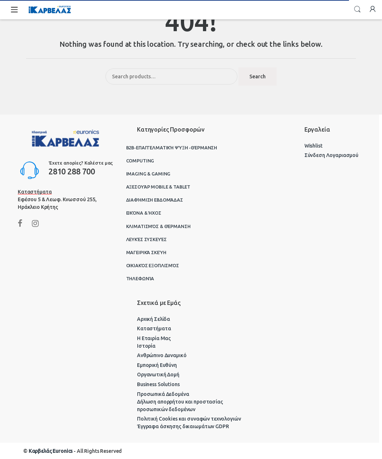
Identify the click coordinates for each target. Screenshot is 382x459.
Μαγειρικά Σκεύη (146, 252)
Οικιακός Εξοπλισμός (152, 265)
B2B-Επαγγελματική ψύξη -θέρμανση (171, 147)
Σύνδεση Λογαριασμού (331, 155)
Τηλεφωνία (140, 278)
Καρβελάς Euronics (51, 451)
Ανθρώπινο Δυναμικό (161, 355)
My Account (373, 9)
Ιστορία (146, 346)
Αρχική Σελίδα (153, 319)
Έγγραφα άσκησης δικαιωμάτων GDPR (183, 426)
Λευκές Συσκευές (146, 239)
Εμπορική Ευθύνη (157, 365)
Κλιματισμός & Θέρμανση (158, 226)
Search (357, 9)
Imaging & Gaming (148, 173)
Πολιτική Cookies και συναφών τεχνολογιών (189, 419)
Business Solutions (158, 384)
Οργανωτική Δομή (158, 374)
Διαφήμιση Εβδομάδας (154, 199)
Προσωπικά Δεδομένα (163, 394)
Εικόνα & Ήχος (143, 212)
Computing (140, 160)
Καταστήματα (154, 328)
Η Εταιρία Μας (154, 338)
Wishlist (313, 146)
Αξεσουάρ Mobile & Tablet (158, 186)
